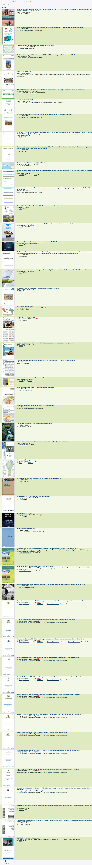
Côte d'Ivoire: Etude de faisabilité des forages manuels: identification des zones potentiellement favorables (51, 601)
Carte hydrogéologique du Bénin (27, 460)
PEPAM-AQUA (32, 408)
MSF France (23, 57)
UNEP (21, 499)
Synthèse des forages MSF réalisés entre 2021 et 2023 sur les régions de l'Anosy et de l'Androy (47, 55)
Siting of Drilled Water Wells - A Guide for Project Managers (36, 387)
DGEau (30, 463)
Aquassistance (23, 444)
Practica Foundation (25, 552)
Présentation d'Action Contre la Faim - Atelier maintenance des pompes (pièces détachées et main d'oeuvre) (51, 89)
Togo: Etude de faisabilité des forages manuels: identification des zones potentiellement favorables (48, 769)
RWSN (21, 390)
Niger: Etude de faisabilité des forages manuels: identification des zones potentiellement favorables (48, 694)
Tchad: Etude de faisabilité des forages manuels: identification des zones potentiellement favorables (48, 750)
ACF (20, 92)
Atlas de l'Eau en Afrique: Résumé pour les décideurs (34, 496)
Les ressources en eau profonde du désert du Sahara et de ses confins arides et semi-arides (46, 224)
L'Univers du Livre (36, 531)
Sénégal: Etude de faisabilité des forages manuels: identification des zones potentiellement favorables (49, 714)
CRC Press (22, 426)
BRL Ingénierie (23, 30)
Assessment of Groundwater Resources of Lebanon (33, 378)
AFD (20, 291)
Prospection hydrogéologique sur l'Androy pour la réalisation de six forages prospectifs (45, 114)
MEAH (45, 74)
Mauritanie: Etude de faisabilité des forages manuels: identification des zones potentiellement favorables (50, 677)
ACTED (21, 102)
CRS (20, 841)
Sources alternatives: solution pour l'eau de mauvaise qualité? (37, 405)
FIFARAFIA (22, 48)
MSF (36, 57)
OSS (20, 272)
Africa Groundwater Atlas (25, 306)
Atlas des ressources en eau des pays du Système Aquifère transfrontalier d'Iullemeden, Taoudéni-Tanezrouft (51, 270)
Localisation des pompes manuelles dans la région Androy (35, 45)
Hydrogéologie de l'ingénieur (26, 528)
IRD (20, 320)
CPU (20, 531)
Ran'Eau (88, 74)
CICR (21, 481)
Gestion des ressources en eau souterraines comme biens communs (39, 288)
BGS (20, 309)
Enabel (21, 408)
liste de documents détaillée (20, 2)
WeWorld (50, 102)
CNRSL (31, 102)
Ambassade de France (26, 74)
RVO (35, 175)
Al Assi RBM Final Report (25, 99)
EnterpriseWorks (24, 604)
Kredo (21, 245)
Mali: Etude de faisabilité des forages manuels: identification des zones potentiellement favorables (48, 657)
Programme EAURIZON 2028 (67, 74)
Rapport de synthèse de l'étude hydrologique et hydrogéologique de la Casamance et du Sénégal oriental (50, 27)
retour (6, 2)
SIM (20, 209)
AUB (20, 136)
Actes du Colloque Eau (24, 71)
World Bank (22, 587)
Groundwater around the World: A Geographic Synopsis (34, 423)
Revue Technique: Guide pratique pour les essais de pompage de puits (39, 478)
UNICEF (21, 175)
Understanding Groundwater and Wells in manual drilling (35, 566)
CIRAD (21, 165)
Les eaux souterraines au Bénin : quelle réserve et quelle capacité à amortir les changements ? (47, 360)
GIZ (20, 463)
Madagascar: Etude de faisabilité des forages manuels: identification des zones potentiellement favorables (50, 639)
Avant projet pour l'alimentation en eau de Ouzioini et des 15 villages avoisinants (42, 441)
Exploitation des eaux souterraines (28, 838)
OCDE (21, 346)
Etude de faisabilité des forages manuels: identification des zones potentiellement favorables (46, 619)
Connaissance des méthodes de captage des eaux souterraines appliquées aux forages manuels (47, 548)
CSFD (21, 226)
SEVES (21, 13)
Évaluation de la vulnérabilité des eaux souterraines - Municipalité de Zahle (40, 242)
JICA (20, 256)
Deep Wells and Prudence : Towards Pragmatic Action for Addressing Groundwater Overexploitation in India (51, 584)
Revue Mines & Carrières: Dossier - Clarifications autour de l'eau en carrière (41, 206)
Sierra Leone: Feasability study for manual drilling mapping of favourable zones (42, 732)
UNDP (30, 381)
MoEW (40, 102)
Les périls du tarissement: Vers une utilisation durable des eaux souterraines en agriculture (46, 343)
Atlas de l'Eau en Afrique (25, 513)
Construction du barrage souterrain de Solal (31, 162)
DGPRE (35, 30)
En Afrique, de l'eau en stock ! (26, 317)
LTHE (21, 363)
